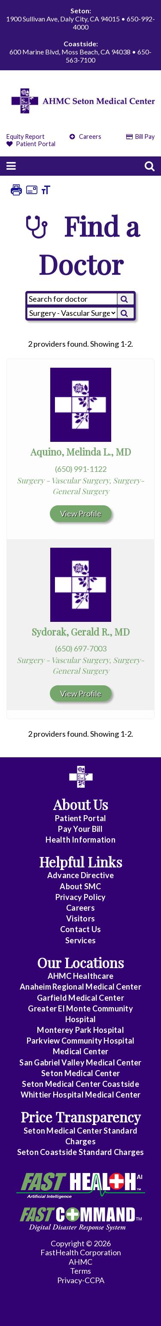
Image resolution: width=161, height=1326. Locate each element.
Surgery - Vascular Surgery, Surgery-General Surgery (80, 485)
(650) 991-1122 (80, 469)
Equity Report (25, 136)
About (80, 886)
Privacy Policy (80, 897)
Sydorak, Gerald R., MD (81, 631)
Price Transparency (81, 1116)
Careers (85, 136)
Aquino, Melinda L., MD (80, 451)
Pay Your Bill (80, 829)
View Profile (80, 513)
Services (80, 940)
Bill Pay (140, 136)
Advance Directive (80, 875)
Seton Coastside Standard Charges (80, 1152)
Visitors (80, 918)
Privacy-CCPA (80, 1280)
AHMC (80, 1261)
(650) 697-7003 (80, 648)
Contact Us (80, 929)
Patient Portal (30, 143)
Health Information (80, 839)
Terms (80, 1270)
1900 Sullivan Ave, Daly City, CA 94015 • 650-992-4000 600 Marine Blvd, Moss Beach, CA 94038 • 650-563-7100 (80, 35)
